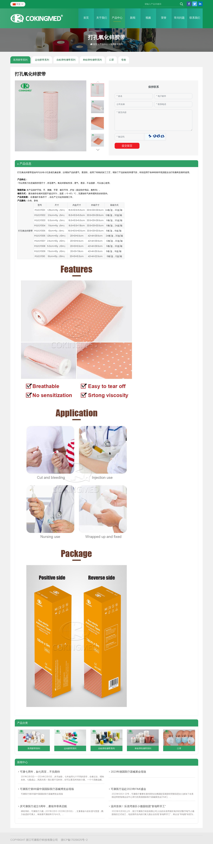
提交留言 (127, 146)
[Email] (173, 96)
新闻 (132, 18)
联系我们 (194, 18)
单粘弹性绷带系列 (92, 59)
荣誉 (163, 18)
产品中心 (117, 18)
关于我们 (101, 18)
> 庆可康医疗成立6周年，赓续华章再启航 (42, 806)
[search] (181, 4)
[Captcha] (129, 136)
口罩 (111, 59)
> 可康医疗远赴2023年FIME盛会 (127, 789)
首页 (86, 18)
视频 (148, 18)
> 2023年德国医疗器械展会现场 (127, 771)
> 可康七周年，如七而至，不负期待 (39, 771)
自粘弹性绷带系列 (66, 59)
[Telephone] (173, 104)
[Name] (134, 96)
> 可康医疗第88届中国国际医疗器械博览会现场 (46, 789)
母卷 (123, 59)
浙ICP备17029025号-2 (74, 840)
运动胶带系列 (42, 59)
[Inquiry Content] (153, 120)
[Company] (134, 104)
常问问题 (179, 18)
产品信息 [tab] (25, 164)
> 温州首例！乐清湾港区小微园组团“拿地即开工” (137, 806)
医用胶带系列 (20, 59)
